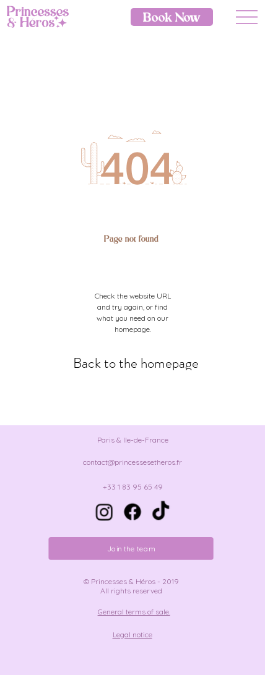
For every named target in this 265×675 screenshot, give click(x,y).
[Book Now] (172, 17)
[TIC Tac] (161, 512)
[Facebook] (132, 512)
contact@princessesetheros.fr (132, 462)
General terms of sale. (134, 611)
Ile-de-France (145, 439)
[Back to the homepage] (136, 363)
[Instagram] (104, 512)
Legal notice (132, 634)
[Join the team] (131, 548)
